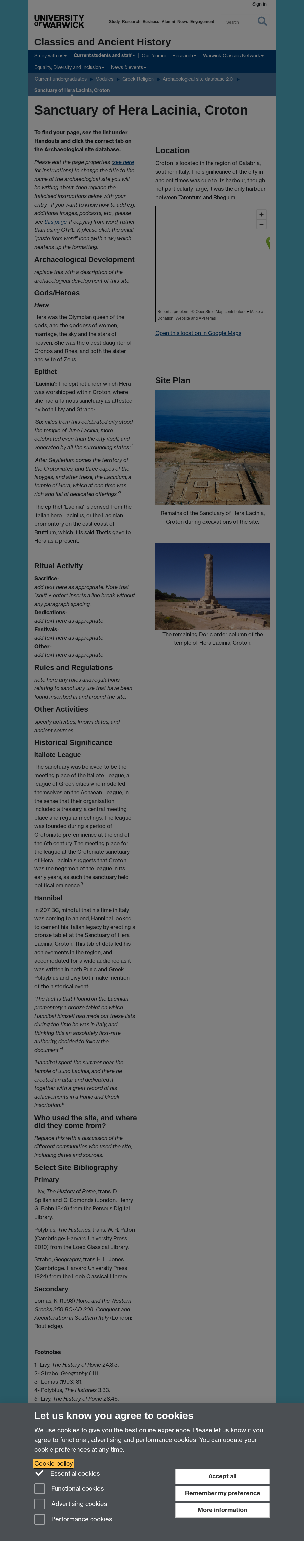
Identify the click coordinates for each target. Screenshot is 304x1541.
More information (222, 1510)
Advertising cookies (70, 1504)
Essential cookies (67, 1473)
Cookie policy (53, 1463)
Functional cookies (69, 1489)
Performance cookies (73, 1520)
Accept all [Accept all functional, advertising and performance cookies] (222, 1476)
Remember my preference (222, 1493)
